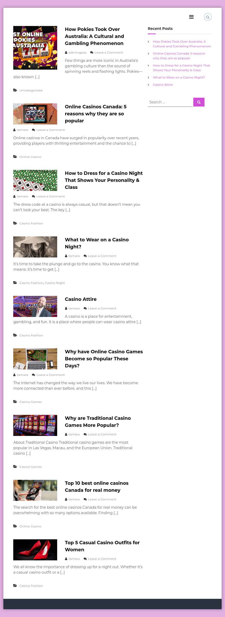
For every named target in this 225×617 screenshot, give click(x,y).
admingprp (78, 52)
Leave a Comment (109, 52)
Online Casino (30, 157)
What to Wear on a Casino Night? (179, 77)
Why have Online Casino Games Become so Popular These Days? (104, 359)
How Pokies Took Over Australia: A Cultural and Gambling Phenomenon (94, 36)
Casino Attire (81, 299)
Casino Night (55, 283)
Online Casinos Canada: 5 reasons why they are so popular (96, 114)
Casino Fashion (31, 223)
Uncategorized (30, 90)
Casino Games (30, 402)
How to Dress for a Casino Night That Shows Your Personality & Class (104, 180)
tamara (22, 130)
